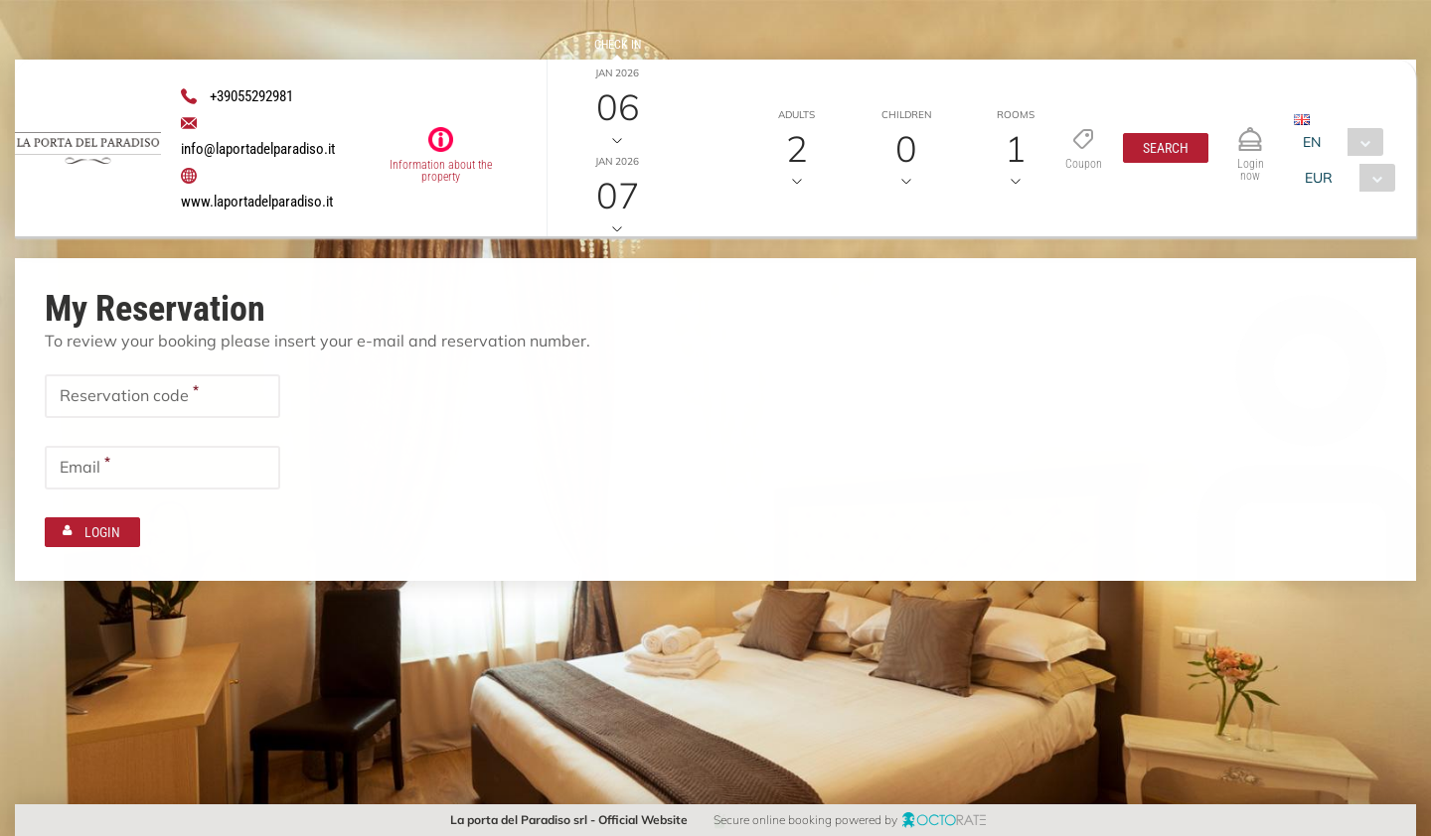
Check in (617, 45)
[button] (1164, 148)
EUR (1319, 178)
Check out (617, 133)
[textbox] (162, 394)
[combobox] (1338, 142)
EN (1312, 142)
